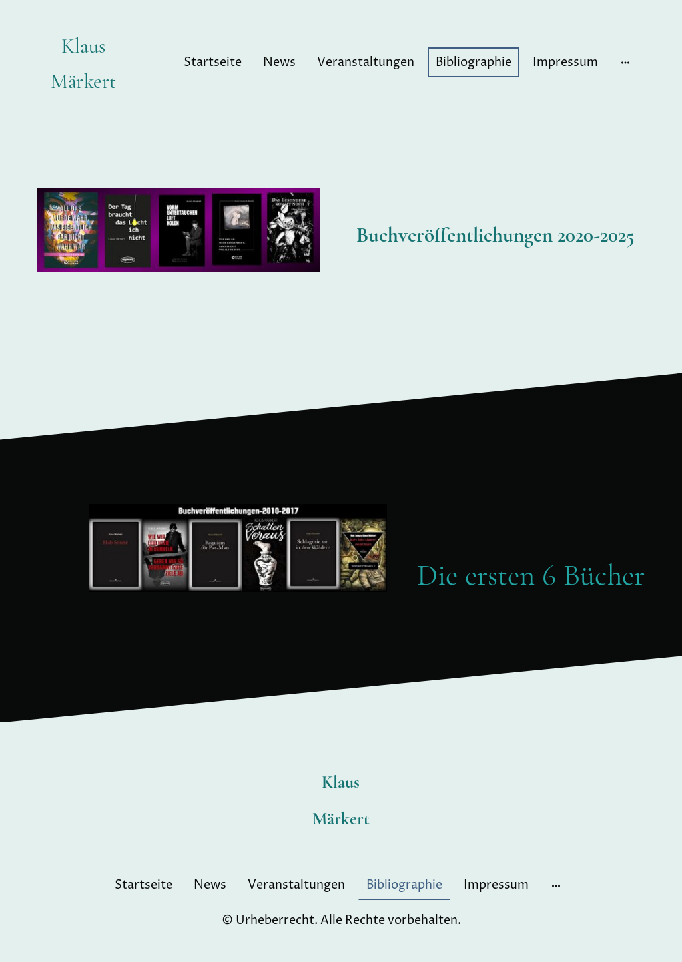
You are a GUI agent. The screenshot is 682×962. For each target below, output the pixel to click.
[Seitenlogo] (83, 107)
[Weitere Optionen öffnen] (625, 62)
